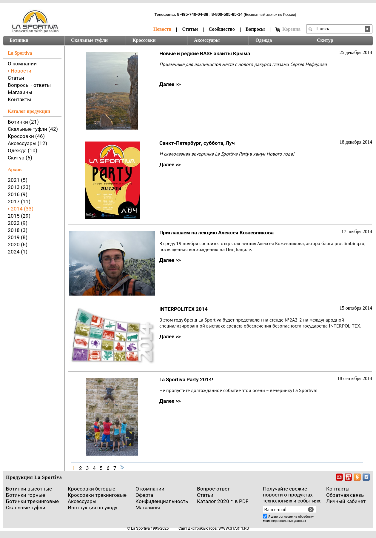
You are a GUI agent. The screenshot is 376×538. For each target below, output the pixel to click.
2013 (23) (19, 187)
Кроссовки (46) (26, 136)
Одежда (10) (22, 150)
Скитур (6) (20, 158)
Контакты (19, 99)
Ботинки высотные (29, 489)
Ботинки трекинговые (32, 501)
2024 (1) (17, 252)
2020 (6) (17, 245)
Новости (162, 29)
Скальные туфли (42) (33, 129)
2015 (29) (19, 216)
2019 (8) (17, 237)
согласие (286, 517)
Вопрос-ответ (213, 489)
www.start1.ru (233, 528)
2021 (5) (17, 180)
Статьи (190, 29)
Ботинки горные (25, 495)
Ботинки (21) (23, 122)
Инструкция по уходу (92, 508)
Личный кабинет (346, 501)
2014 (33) (22, 209)
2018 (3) (17, 230)
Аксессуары (207, 40)
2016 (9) (17, 194)
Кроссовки (143, 40)
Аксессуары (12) (27, 143)
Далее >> (170, 84)
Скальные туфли (89, 40)
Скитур (325, 40)
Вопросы (255, 29)
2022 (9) (17, 223)
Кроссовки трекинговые (97, 495)
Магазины (20, 92)
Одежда (263, 40)
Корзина (288, 29)
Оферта (144, 495)
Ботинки (19, 40)
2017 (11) (19, 202)
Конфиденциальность (161, 501)
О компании (22, 64)
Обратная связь (345, 495)
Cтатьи (205, 495)
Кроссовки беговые (91, 489)
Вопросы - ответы (29, 85)
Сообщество (222, 29)
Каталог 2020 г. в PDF (222, 501)
